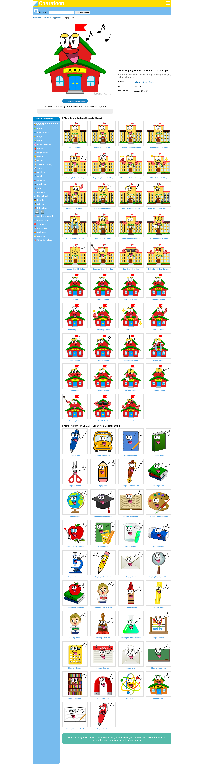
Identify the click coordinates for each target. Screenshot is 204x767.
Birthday (41, 236)
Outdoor (41, 172)
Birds (39, 128)
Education (42, 208)
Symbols (41, 224)
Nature (40, 140)
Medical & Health (45, 216)
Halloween (42, 232)
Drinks (40, 160)
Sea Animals (43, 132)
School (58, 18)
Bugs (39, 136)
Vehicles (41, 180)
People (40, 200)
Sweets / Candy (44, 164)
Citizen (40, 204)
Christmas (42, 228)
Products (41, 184)
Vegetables (42, 152)
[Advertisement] (144, 44)
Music (40, 176)
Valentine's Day (44, 240)
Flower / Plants (44, 144)
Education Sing (49, 18)
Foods (40, 156)
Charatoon (37, 18)
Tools (39, 188)
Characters (42, 220)
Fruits (40, 148)
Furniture (41, 192)
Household (42, 196)
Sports (40, 168)
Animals (41, 125)
